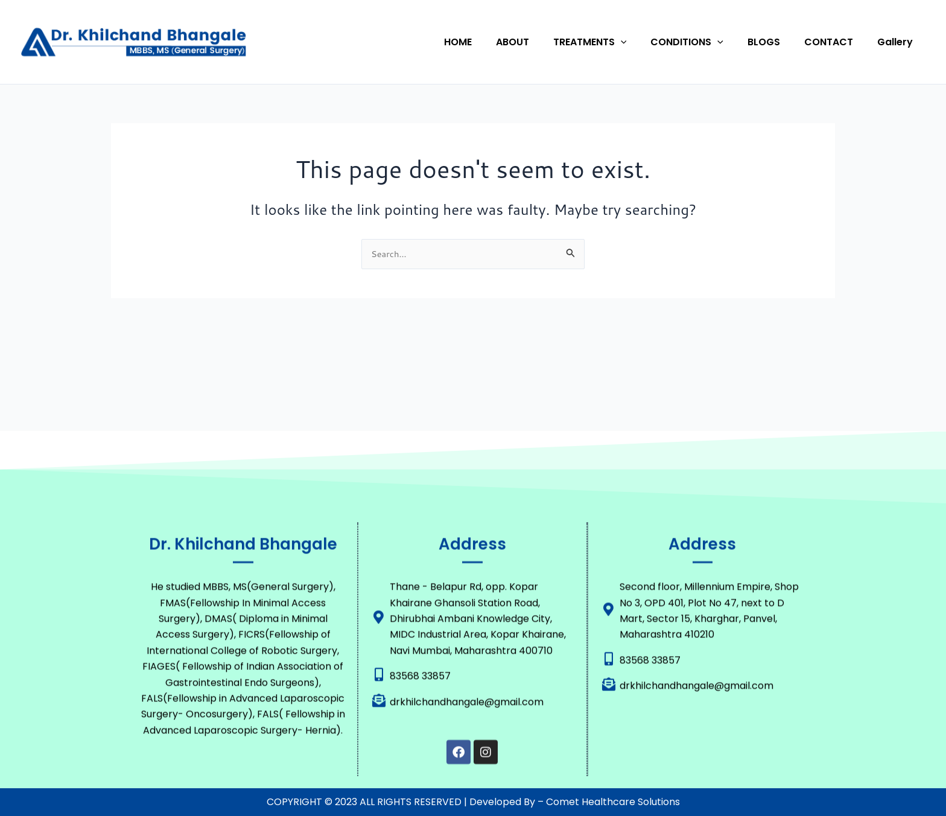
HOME (489, 42)
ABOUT (539, 42)
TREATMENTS (612, 42)
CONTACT (835, 42)
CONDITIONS (703, 42)
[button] (642, 42)
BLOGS (776, 42)
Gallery (897, 42)
